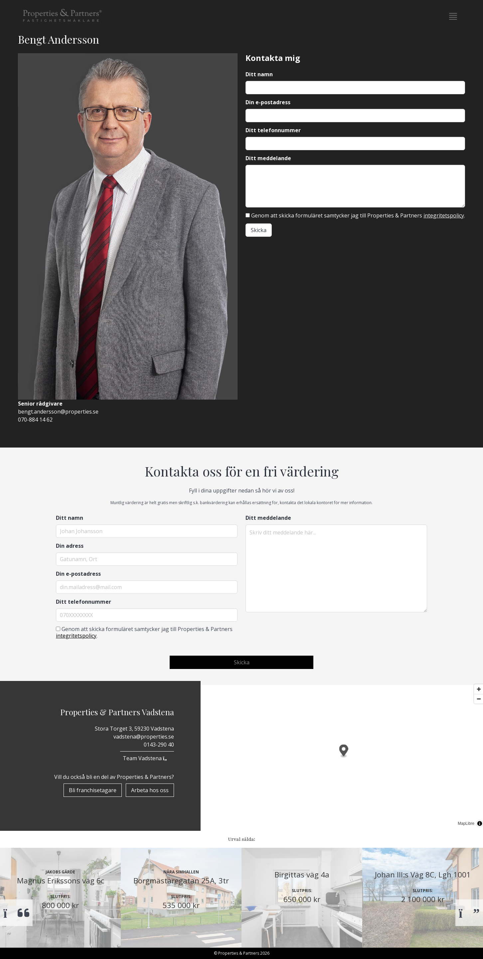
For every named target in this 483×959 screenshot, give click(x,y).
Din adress (69, 545)
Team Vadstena (147, 758)
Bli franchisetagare (92, 790)
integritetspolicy (443, 215)
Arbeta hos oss (150, 790)
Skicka (258, 230)
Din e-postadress (267, 102)
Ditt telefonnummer (273, 130)
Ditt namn (259, 74)
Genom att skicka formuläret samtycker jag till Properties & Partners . (355, 215)
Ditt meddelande (268, 158)
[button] (453, 16)
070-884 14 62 (35, 419)
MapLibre (466, 823)
